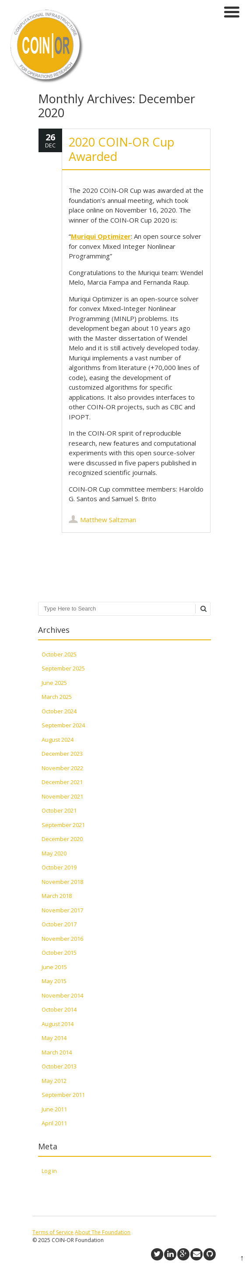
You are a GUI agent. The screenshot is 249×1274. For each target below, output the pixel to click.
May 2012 (54, 1081)
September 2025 (63, 668)
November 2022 (62, 768)
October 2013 (59, 1066)
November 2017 (62, 910)
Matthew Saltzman (108, 519)
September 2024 (63, 725)
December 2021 (62, 782)
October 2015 (59, 952)
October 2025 (59, 654)
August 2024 (58, 739)
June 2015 (54, 967)
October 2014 (59, 1009)
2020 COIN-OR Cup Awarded (122, 149)
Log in (49, 1171)
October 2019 (59, 867)
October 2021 (59, 810)
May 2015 (54, 981)
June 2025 (54, 683)
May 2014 (54, 1038)
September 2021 (63, 825)
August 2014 (58, 1024)
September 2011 (63, 1095)
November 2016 (62, 938)
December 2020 (62, 839)
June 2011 (54, 1109)
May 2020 (54, 853)
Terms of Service (53, 1232)
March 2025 (57, 697)
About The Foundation (102, 1232)
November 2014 (62, 995)
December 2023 (62, 753)
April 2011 (54, 1123)
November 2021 (62, 796)
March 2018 (57, 896)
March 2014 (57, 1052)
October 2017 (59, 924)
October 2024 (59, 711)
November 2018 (62, 882)
